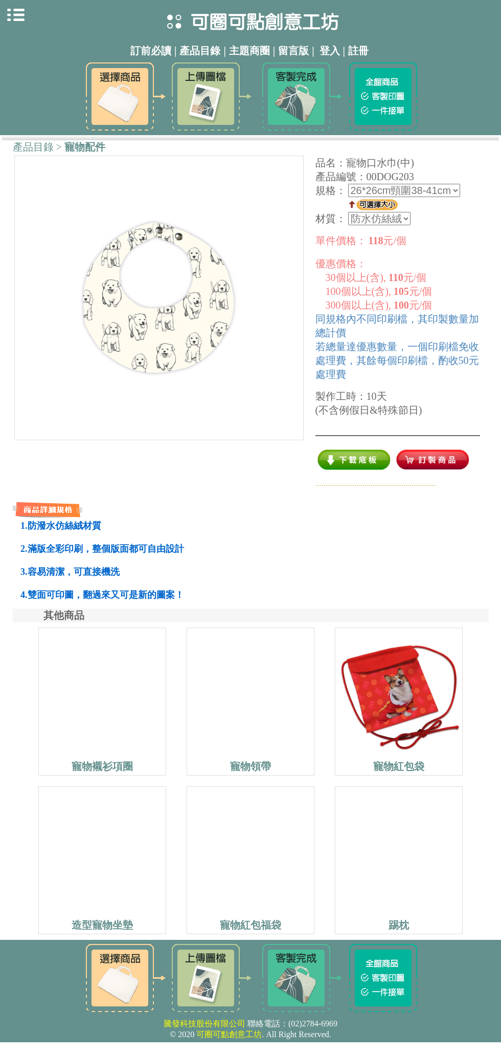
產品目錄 (33, 147)
